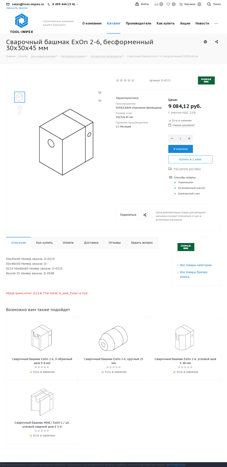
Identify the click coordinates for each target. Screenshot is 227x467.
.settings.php (175, 464)
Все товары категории (196, 265)
